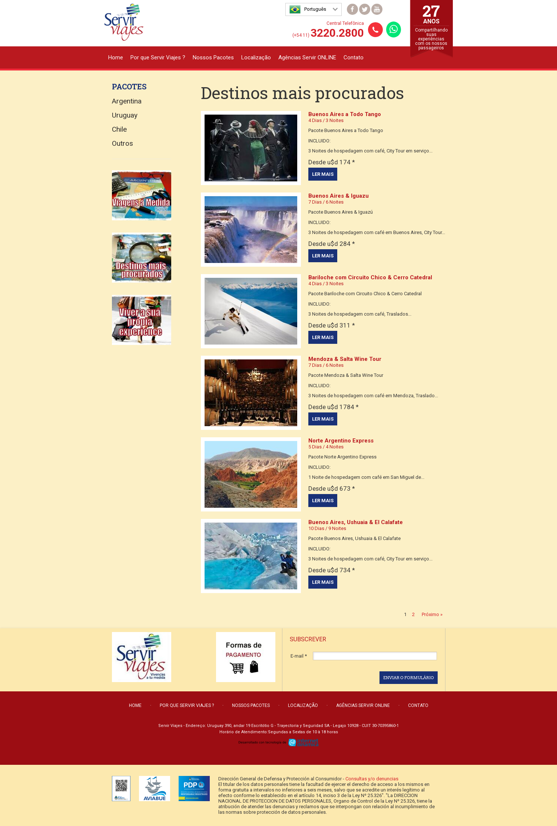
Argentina (127, 101)
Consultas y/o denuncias (371, 778)
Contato (354, 57)
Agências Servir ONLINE (307, 57)
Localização (256, 57)
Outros (122, 143)
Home (115, 57)
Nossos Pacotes (213, 57)
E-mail (299, 656)
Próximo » (432, 614)
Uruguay (124, 115)
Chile (119, 129)
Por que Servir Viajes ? (157, 57)
